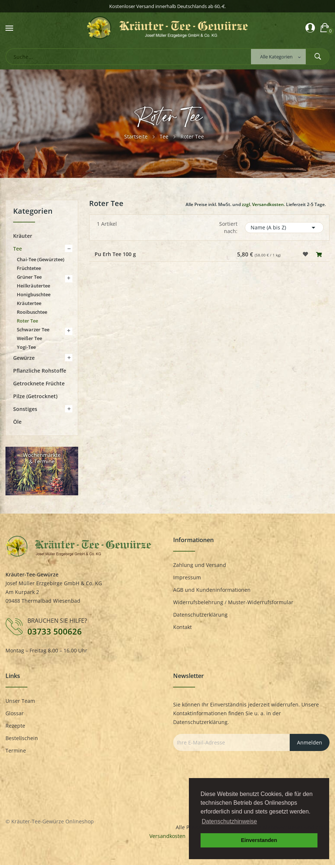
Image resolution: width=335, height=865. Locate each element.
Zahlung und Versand (199, 564)
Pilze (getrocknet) (35, 396)
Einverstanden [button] (259, 840)
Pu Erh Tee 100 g (115, 254)
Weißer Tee (29, 338)
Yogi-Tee (26, 347)
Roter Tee (27, 320)
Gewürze (24, 357)
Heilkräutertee (33, 285)
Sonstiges (25, 408)
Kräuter (22, 235)
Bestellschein (21, 738)
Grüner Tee (29, 277)
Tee (17, 248)
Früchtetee (29, 268)
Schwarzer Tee (33, 329)
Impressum (187, 577)
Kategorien (33, 211)
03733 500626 (54, 631)
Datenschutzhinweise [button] (229, 821)
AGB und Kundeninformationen (212, 589)
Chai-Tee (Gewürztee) (40, 259)
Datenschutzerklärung (200, 614)
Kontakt (182, 627)
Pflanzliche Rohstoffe (39, 370)
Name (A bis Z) (284, 227)
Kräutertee (29, 303)
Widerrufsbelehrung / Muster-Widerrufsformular (233, 602)
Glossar (14, 713)
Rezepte (15, 725)
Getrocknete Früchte (39, 383)
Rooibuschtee (32, 312)
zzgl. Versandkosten (263, 204)
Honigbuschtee (33, 294)
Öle (17, 421)
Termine (15, 750)
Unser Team (20, 700)
